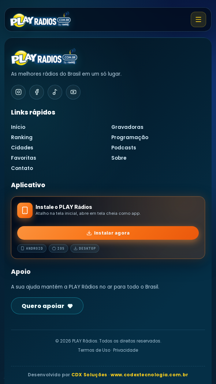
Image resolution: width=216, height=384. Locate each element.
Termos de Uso (94, 350)
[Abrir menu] (198, 19)
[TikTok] (55, 92)
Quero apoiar (47, 306)
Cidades (22, 147)
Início (18, 127)
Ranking (22, 137)
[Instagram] (18, 92)
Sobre (118, 158)
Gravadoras (127, 127)
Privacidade (125, 350)
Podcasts (123, 147)
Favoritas (23, 158)
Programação (129, 137)
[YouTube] (73, 92)
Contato (22, 168)
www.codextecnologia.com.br (149, 375)
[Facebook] (36, 92)
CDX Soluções (89, 375)
